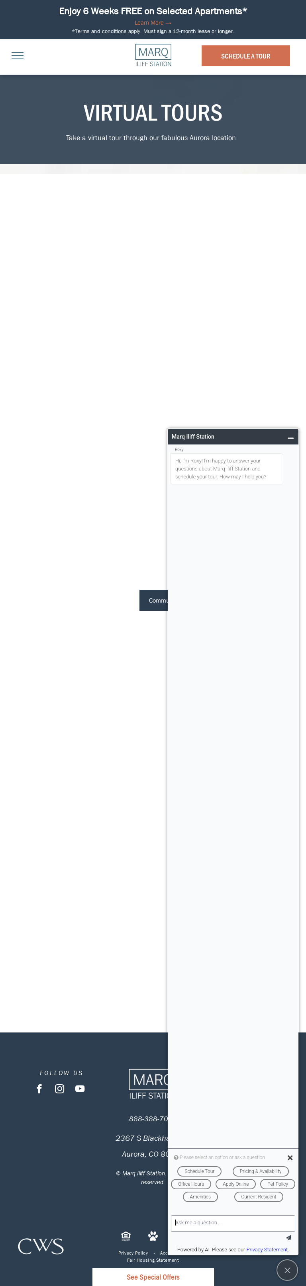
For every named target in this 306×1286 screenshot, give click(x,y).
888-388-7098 (153, 1119)
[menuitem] (133, 1253)
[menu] (17, 55)
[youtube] (80, 1090)
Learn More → (153, 23)
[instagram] (60, 1090)
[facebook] (39, 1090)
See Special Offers (153, 1277)
